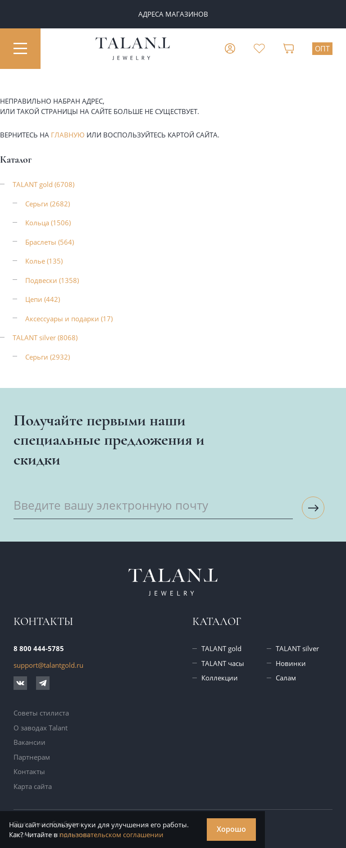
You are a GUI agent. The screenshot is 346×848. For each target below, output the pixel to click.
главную (68, 134)
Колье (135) (44, 260)
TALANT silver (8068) (45, 337)
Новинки (291, 663)
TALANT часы (222, 663)
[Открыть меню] (20, 48)
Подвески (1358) (52, 280)
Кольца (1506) (48, 222)
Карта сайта (33, 786)
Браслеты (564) (49, 241)
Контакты (29, 771)
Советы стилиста (41, 712)
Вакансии (30, 742)
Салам (286, 677)
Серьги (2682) (47, 203)
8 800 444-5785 (39, 648)
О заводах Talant (41, 727)
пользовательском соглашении (111, 834)
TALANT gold (221, 648)
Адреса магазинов (173, 13)
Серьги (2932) (47, 356)
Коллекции (219, 677)
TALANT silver (297, 648)
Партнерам (32, 756)
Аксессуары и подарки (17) (69, 318)
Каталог (216, 621)
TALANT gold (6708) (43, 184)
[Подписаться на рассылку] (313, 508)
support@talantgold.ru (48, 665)
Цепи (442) (42, 299)
